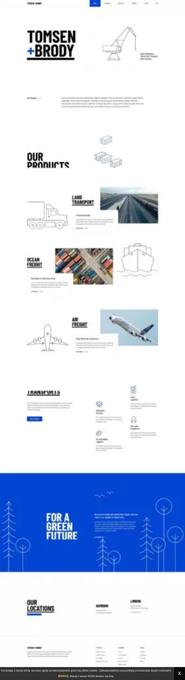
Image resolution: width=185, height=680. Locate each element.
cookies (93, 670)
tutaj (111, 676)
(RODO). (63, 676)
